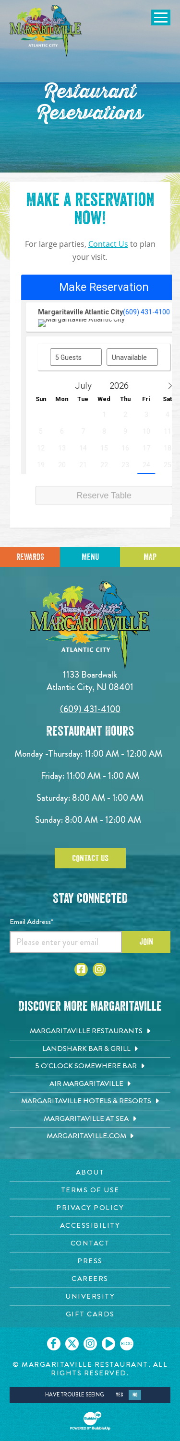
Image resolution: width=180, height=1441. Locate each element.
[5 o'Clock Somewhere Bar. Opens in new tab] (90, 1066)
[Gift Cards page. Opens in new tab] (90, 1314)
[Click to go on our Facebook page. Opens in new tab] (53, 1343)
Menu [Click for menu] (90, 557)
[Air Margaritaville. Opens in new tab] (90, 1084)
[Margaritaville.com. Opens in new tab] (90, 1136)
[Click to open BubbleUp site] (90, 1420)
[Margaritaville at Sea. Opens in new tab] (90, 1119)
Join (146, 941)
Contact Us (108, 244)
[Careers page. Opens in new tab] (90, 1278)
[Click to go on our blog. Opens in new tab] (126, 1343)
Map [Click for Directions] (150, 557)
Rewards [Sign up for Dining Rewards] (30, 557)
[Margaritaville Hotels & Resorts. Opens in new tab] (90, 1101)
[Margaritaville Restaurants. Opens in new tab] (90, 1031)
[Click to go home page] (46, 31)
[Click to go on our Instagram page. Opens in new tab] (90, 1343)
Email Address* (31, 921)
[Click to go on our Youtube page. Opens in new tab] (108, 1343)
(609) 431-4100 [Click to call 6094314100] (90, 709)
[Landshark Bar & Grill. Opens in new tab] (90, 1049)
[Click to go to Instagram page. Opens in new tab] (99, 969)
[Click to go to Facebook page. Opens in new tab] (81, 969)
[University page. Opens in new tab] (90, 1296)
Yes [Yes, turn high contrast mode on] (119, 1394)
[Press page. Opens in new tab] (90, 1261)
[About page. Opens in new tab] (90, 1172)
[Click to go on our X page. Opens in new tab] (72, 1343)
